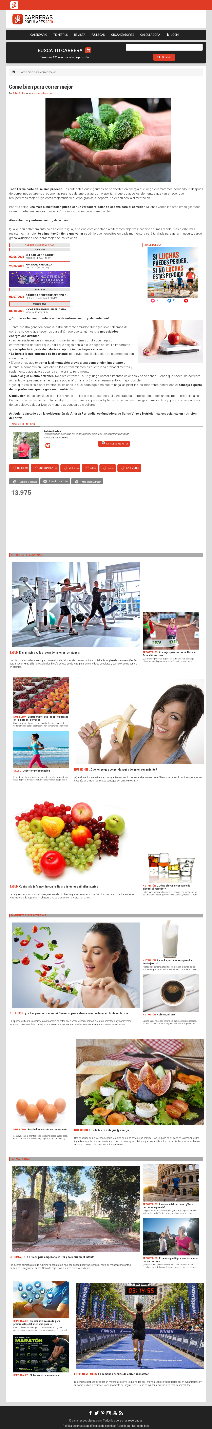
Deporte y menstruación (36, 770)
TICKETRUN (60, 34)
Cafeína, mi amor (166, 1014)
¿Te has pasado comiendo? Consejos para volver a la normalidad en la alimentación (76, 1013)
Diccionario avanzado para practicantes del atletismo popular (36, 1322)
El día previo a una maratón (45, 1375)
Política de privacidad (76, 1425)
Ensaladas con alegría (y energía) (110, 1130)
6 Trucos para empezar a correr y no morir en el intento (60, 1257)
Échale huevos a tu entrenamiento (47, 1129)
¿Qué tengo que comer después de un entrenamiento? (123, 769)
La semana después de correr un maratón (123, 1374)
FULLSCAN (98, 34)
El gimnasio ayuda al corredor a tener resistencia (49, 652)
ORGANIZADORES (122, 34)
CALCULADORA (150, 34)
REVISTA (79, 34)
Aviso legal (123, 1425)
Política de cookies (103, 1425)
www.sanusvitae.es (55, 437)
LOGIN (172, 34)
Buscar (164, 57)
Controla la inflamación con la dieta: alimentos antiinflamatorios (58, 886)
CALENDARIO (38, 34)
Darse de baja (141, 1425)
